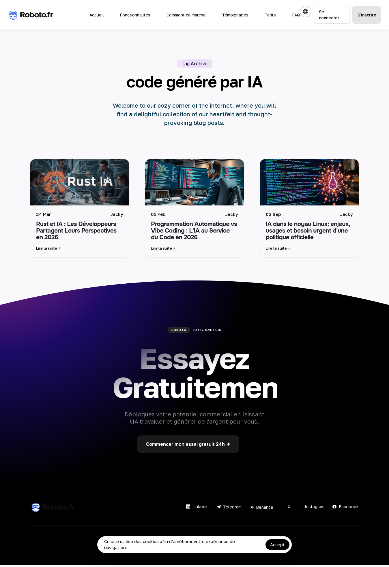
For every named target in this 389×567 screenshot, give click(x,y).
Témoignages (235, 14)
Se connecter (329, 14)
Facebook (345, 508)
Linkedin (197, 508)
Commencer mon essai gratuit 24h (188, 446)
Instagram (311, 508)
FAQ (296, 14)
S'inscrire (367, 14)
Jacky (116, 216)
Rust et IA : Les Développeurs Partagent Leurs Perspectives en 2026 (76, 232)
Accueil (96, 14)
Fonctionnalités (135, 14)
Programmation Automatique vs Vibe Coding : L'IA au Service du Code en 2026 (194, 232)
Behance (261, 509)
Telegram (229, 508)
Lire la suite (49, 250)
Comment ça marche (186, 14)
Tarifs (270, 14)
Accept (277, 544)
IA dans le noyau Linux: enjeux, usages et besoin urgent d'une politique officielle (308, 232)
